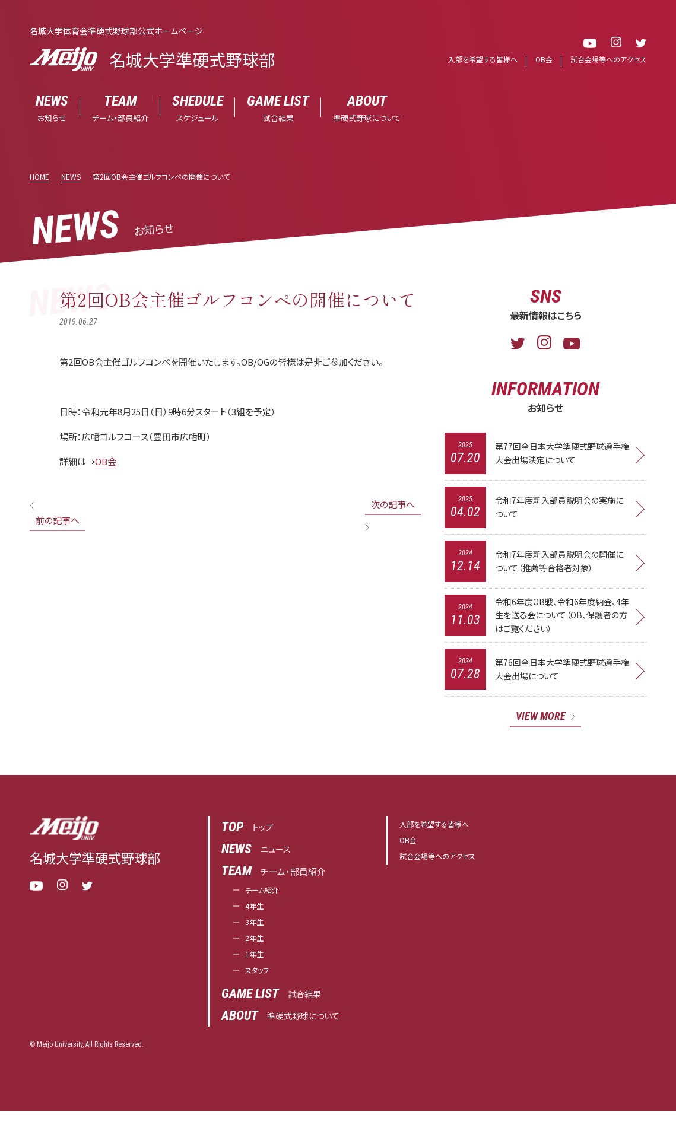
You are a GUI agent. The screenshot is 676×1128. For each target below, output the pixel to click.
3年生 (256, 933)
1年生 (256, 969)
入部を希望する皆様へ (472, 59)
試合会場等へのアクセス (605, 59)
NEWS (71, 177)
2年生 (256, 951)
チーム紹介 (266, 898)
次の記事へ (393, 504)
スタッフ (260, 987)
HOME (39, 177)
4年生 (256, 916)
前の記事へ (58, 520)
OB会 (537, 59)
